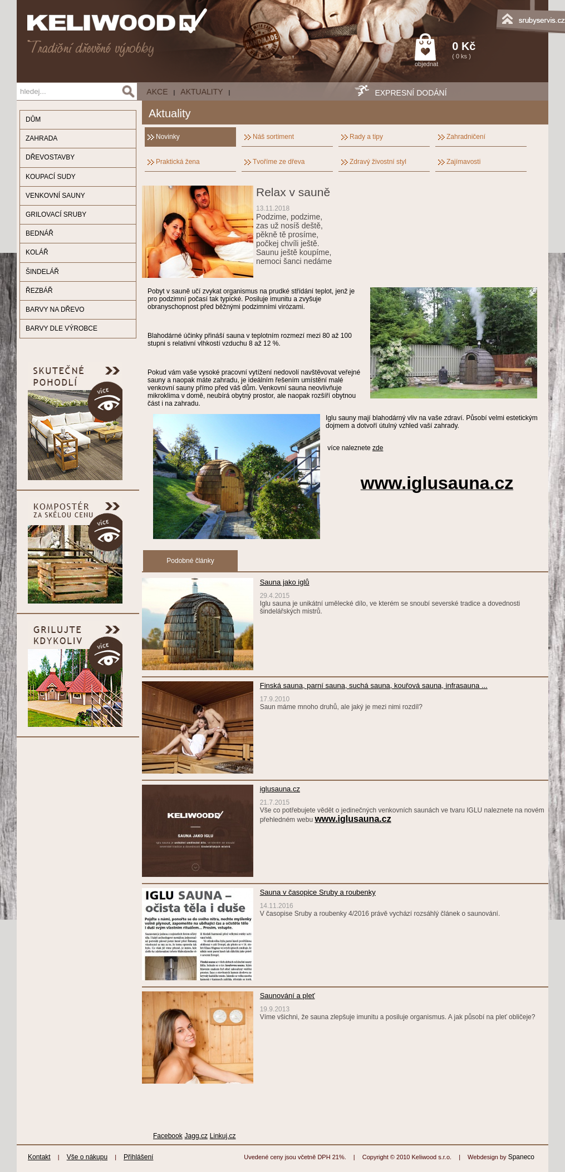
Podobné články (190, 561)
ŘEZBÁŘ (39, 291)
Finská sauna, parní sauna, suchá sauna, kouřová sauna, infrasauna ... (374, 685)
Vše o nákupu (87, 1157)
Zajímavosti (463, 162)
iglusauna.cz (280, 789)
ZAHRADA (41, 138)
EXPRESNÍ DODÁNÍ (410, 92)
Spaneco (521, 1157)
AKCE (157, 91)
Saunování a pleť (287, 995)
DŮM (33, 119)
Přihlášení (138, 1157)
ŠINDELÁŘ (42, 272)
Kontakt (39, 1157)
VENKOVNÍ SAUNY (55, 196)
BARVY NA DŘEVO (55, 309)
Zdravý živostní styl (378, 162)
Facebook (168, 1136)
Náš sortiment (273, 137)
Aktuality (201, 91)
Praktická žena (178, 162)
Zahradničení (465, 137)
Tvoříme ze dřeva (278, 162)
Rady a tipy (366, 137)
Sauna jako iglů (284, 582)
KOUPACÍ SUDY (51, 177)
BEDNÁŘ (39, 233)
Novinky (168, 137)
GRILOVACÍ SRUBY (56, 214)
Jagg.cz (196, 1136)
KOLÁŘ (37, 252)
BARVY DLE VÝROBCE (61, 328)
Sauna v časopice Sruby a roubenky (318, 892)
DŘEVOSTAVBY (50, 157)
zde (377, 448)
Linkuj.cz (223, 1136)
